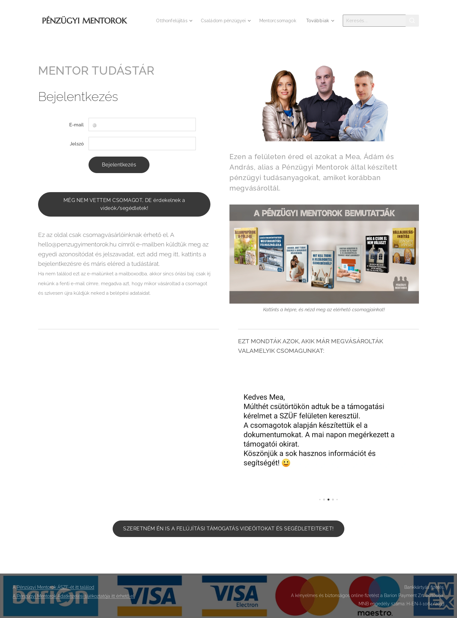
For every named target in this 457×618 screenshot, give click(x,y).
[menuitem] (168, 21)
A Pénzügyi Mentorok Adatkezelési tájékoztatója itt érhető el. (74, 596)
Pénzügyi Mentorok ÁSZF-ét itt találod (55, 587)
